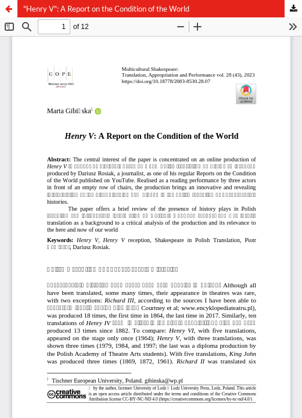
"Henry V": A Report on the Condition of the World (106, 8)
